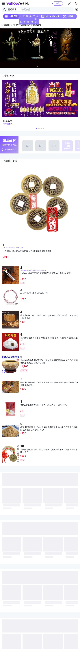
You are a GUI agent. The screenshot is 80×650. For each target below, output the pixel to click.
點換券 (20, 17)
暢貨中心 (30, 17)
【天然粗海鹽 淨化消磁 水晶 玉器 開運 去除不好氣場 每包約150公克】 (49, 339)
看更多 (37, 22)
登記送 (24, 17)
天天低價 (34, 17)
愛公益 (28, 23)
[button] (37, 66)
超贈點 (68, 16)
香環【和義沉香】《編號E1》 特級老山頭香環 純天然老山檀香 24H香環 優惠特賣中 (49, 383)
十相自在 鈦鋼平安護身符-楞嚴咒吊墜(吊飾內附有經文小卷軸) (46, 273)
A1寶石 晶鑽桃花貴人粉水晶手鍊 (34, 293)
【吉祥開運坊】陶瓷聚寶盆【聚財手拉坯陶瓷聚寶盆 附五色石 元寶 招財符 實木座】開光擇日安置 (49, 361)
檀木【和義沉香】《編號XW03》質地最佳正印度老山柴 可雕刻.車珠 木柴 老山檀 (49, 316)
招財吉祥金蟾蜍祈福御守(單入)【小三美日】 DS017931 (43, 405)
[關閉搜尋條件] (19, 9)
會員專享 (24, 23)
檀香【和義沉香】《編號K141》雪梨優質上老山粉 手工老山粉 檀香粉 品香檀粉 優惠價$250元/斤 (49, 428)
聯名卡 (32, 23)
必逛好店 (37, 17)
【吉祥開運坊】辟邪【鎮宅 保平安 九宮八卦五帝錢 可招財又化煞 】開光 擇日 (49, 450)
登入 (58, 3)
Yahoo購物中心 (17, 3)
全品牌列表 (9, 149)
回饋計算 (27, 17)
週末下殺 (21, 23)
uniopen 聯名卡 (50, 16)
